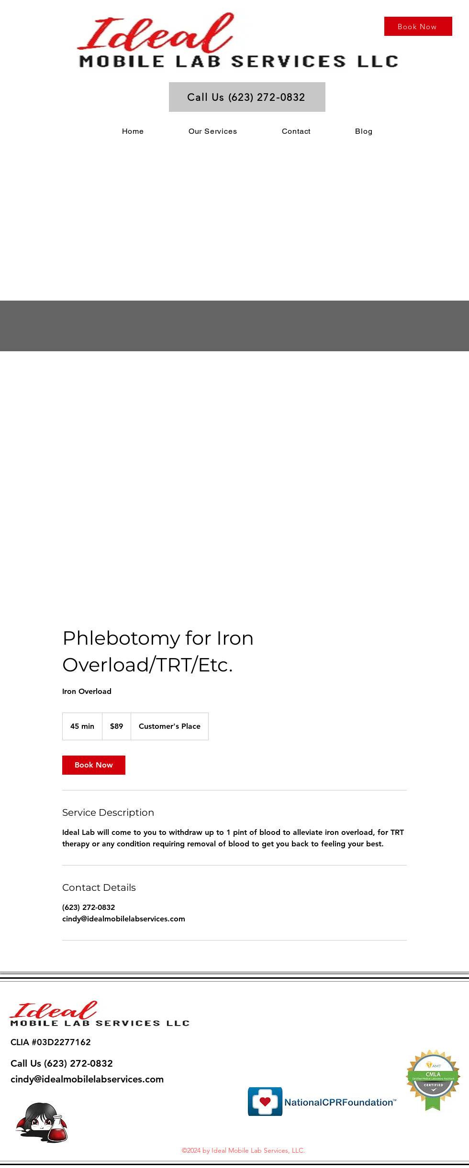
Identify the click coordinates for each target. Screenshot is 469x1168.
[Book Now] (418, 26)
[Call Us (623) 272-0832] (247, 97)
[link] (93, 765)
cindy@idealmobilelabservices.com (87, 1079)
